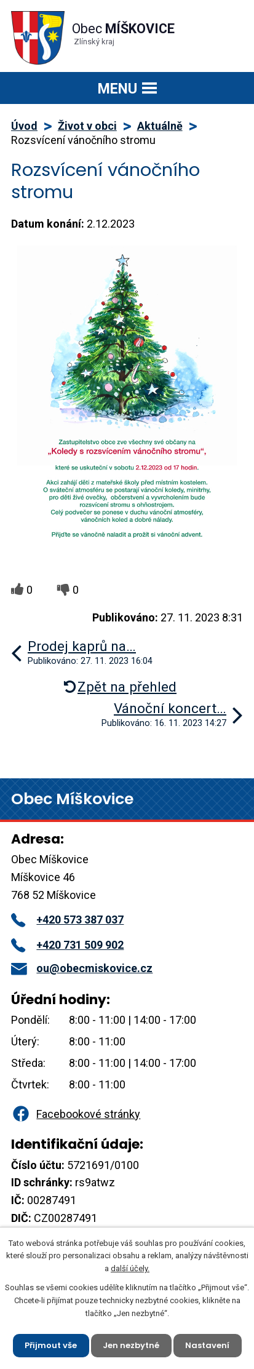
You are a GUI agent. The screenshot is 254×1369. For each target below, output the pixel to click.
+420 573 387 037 (67, 919)
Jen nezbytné (131, 1345)
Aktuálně (160, 125)
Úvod (24, 125)
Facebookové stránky (75, 1114)
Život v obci (87, 125)
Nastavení (207, 1345)
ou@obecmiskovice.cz (82, 968)
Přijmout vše (51, 1345)
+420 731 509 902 (67, 944)
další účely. (130, 1268)
